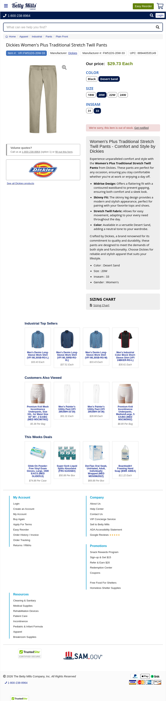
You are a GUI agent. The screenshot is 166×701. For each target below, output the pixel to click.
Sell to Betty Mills (100, 524)
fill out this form (64, 151)
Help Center (97, 508)
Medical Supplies (23, 605)
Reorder (143, 6)
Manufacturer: (58, 53)
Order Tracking (21, 540)
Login (16, 503)
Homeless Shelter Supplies (105, 587)
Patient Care (20, 616)
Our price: (95, 64)
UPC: (133, 53)
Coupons (95, 572)
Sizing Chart (101, 305)
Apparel (17, 631)
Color (92, 72)
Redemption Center (101, 567)
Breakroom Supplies (24, 637)
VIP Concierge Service (103, 519)
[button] (151, 15)
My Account (19, 514)
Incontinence (20, 621)
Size (90, 88)
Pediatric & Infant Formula (28, 626)
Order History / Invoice (26, 534)
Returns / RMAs (22, 545)
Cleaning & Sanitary (24, 600)
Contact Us (96, 514)
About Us (95, 503)
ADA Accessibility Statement (106, 529)
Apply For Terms (22, 524)
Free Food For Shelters (103, 582)
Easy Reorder (21, 529)
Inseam (93, 104)
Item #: (12, 53)
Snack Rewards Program (104, 552)
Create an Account (23, 508)
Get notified (141, 127)
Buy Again (19, 519)
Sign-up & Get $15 (100, 557)
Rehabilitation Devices (25, 611)
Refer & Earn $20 (100, 562)
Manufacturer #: (92, 53)
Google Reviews (99, 534)
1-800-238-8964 (31, 151)
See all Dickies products (20, 183)
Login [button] (160, 15)
